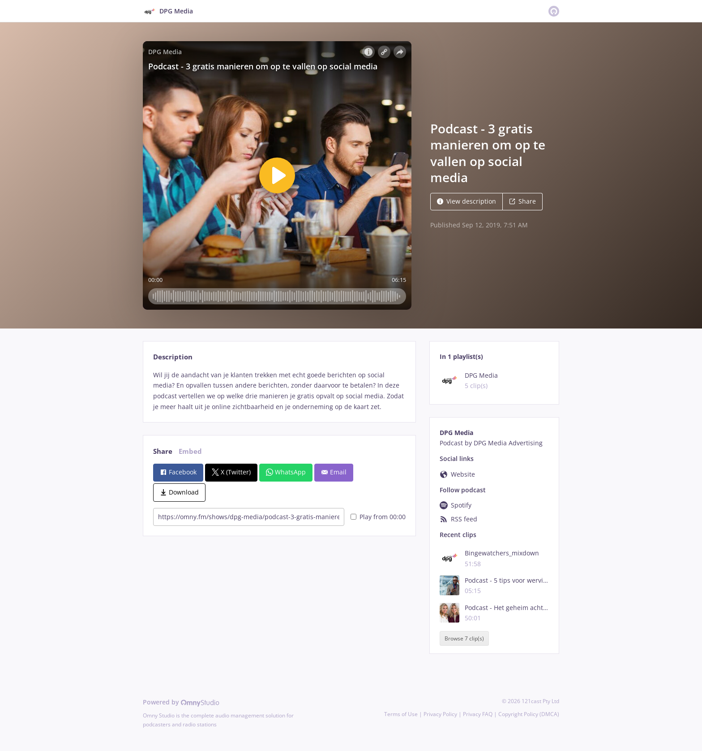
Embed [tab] (190, 451)
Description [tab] (173, 357)
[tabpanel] (279, 391)
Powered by (181, 702)
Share (522, 201)
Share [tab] (162, 451)
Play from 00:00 (378, 516)
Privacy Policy (440, 714)
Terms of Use (401, 714)
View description (466, 201)
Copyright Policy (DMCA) (528, 714)
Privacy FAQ (477, 714)
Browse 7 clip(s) (464, 638)
